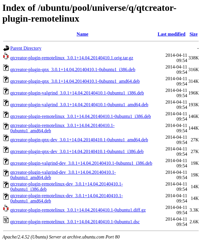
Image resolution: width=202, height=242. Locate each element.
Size (193, 34)
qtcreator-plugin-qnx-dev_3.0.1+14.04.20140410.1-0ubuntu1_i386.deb (77, 151)
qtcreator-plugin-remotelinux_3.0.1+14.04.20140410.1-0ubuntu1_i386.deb (80, 116)
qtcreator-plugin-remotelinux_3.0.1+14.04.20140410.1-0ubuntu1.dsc (75, 221)
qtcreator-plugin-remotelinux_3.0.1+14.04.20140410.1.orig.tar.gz (71, 57)
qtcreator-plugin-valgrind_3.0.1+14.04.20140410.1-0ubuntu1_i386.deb (77, 92)
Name (82, 34)
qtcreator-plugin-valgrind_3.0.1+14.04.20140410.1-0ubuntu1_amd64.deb (79, 104)
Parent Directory (25, 48)
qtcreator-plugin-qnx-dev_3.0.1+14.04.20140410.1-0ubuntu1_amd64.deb (79, 139)
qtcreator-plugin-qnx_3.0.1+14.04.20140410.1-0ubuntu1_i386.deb (72, 69)
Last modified (172, 34)
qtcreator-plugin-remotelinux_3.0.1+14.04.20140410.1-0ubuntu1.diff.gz (78, 209)
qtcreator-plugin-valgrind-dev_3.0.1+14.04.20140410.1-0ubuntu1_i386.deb (81, 163)
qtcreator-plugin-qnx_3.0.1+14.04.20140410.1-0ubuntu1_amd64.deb (75, 81)
